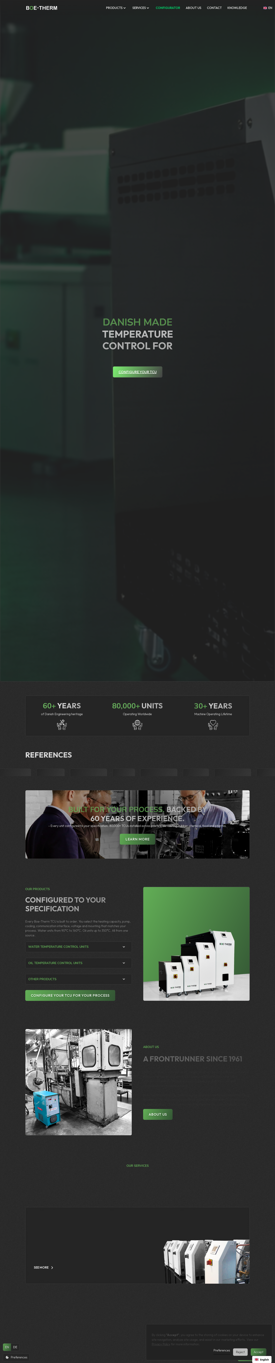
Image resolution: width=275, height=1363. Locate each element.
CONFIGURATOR (168, 8)
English (262, 1359)
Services (139, 8)
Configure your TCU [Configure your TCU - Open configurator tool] (138, 372)
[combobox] (261, 1359)
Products (114, 8)
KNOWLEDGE (237, 8)
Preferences (221, 1350)
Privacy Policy (161, 1341)
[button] (116, 8)
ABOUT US (193, 8)
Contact (214, 8)
